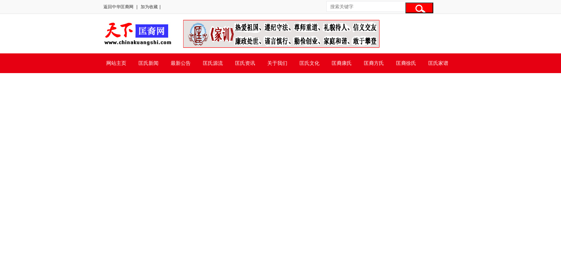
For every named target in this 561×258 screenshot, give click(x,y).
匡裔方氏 (374, 63)
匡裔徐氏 (406, 63)
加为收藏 (149, 6)
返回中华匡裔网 (118, 6)
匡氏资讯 (245, 63)
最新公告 (181, 63)
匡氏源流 (213, 63)
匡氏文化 (309, 63)
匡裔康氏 (342, 63)
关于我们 (277, 63)
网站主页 (116, 63)
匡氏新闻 (148, 63)
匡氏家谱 (438, 63)
